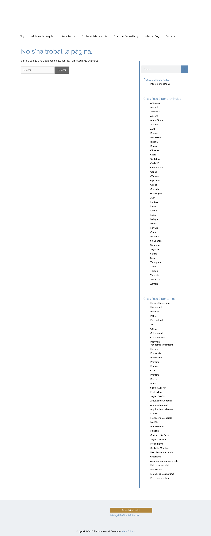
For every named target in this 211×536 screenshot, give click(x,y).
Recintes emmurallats (161, 452)
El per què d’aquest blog (126, 36)
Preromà (154, 362)
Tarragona (155, 262)
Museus (154, 431)
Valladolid (155, 279)
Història (154, 349)
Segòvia (154, 249)
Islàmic (154, 413)
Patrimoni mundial (159, 465)
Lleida (153, 210)
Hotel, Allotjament (160, 303)
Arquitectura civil (159, 405)
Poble (153, 316)
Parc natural (156, 320)
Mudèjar (154, 422)
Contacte (170, 36)
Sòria (153, 258)
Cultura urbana (157, 337)
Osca (153, 232)
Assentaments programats (164, 461)
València (154, 275)
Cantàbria (155, 159)
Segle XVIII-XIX (158, 387)
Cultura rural (156, 333)
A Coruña (155, 103)
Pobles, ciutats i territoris (94, 36)
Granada (154, 189)
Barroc (153, 379)
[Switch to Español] (166, 6)
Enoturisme (156, 469)
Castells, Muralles (159, 448)
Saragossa (155, 245)
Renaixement (157, 426)
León (153, 206)
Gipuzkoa (155, 180)
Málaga (154, 219)
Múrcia (153, 223)
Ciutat (153, 329)
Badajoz (154, 133)
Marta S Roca (128, 531)
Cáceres (154, 150)
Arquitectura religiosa (161, 409)
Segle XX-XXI (157, 396)
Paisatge (155, 311)
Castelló (154, 163)
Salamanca (155, 240)
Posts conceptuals (160, 84)
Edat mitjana (156, 392)
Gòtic (153, 370)
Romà (153, 383)
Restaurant (156, 307)
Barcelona (155, 137)
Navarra (154, 228)
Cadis (153, 154)
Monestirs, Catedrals (161, 418)
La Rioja (154, 202)
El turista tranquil (45, 9)
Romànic (154, 366)
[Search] (184, 69)
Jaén (152, 197)
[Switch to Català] (177, 6)
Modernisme (157, 443)
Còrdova (154, 176)
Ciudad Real (156, 167)
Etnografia (155, 353)
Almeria (154, 116)
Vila (152, 324)
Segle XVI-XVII (158, 439)
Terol (153, 266)
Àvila (152, 129)
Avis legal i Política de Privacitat (124, 515)
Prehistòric (156, 357)
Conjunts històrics (159, 435)
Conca (153, 172)
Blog (22, 36)
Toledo (154, 271)
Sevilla (153, 253)
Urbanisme (155, 456)
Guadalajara (156, 193)
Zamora (154, 284)
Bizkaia (154, 141)
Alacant (154, 107)
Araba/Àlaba (156, 120)
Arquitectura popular (161, 400)
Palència (154, 236)
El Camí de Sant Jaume (162, 474)
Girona (153, 185)
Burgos (154, 146)
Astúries (154, 124)
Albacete (155, 111)
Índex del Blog (152, 36)
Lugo (153, 215)
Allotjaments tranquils (42, 36)
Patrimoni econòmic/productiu (161, 343)
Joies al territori (67, 36)
